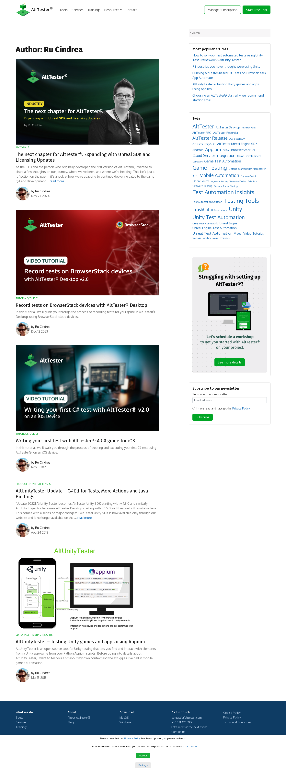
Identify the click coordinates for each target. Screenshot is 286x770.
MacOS (124, 717)
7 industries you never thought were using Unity (226, 66)
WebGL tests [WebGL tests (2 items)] (210, 238)
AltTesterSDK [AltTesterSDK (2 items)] (237, 138)
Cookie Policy (232, 712)
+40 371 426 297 (181, 722)
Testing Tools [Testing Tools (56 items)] (241, 200)
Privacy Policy (241, 408)
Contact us (178, 731)
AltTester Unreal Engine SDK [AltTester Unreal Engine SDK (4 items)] (237, 144)
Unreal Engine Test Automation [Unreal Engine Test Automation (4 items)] (214, 228)
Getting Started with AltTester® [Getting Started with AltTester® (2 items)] (247, 168)
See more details (230, 362)
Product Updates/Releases (33, 483)
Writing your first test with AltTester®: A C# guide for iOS (75, 441)
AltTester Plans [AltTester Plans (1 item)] (249, 127)
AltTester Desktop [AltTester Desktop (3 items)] (228, 127)
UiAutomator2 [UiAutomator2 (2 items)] (219, 210)
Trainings (93, 10)
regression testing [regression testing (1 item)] (219, 181)
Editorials (22, 147)
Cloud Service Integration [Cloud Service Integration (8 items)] (213, 155)
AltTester (34, 10)
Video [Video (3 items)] (238, 233)
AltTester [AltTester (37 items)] (203, 126)
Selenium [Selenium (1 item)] (252, 181)
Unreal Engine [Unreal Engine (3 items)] (228, 223)
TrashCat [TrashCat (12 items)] (200, 209)
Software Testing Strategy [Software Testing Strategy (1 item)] (226, 186)
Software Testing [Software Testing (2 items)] (202, 185)
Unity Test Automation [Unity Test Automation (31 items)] (218, 217)
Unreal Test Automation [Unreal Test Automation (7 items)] (212, 233)
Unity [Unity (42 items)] (235, 209)
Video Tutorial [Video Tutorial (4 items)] (253, 233)
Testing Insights (42, 634)
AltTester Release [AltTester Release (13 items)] (210, 138)
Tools (63, 10)
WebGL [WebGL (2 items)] (196, 238)
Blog (71, 722)
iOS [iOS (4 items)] (195, 176)
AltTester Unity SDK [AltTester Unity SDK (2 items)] (203, 144)
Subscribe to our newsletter (210, 394)
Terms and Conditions (237, 722)
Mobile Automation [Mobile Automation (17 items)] (219, 175)
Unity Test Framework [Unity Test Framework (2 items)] (205, 223)
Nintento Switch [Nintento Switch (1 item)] (248, 176)
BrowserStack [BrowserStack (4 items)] (241, 150)
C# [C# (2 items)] (253, 150)
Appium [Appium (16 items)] (213, 149)
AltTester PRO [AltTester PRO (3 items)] (202, 132)
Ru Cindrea (42, 191)
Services (78, 10)
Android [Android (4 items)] (197, 150)
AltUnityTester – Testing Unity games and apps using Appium (80, 642)
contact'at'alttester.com (186, 717)
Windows (125, 722)
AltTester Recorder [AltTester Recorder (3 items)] (225, 132)
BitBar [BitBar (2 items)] (226, 150)
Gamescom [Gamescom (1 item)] (197, 161)
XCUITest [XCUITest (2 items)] (225, 238)
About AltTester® (79, 717)
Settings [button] (143, 765)
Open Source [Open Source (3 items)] (201, 181)
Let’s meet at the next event (189, 727)
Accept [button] (143, 755)
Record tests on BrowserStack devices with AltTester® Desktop (81, 305)
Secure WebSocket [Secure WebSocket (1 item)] (237, 181)
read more (57, 181)
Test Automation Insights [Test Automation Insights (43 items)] (223, 191)
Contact (131, 10)
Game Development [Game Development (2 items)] (249, 156)
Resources (111, 10)
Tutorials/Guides (27, 298)
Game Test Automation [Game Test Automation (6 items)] (222, 161)
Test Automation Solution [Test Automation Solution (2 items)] (207, 201)
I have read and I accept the (223, 408)
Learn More (190, 746)
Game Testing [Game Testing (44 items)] (209, 167)
